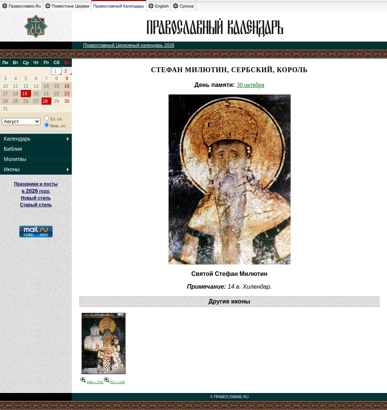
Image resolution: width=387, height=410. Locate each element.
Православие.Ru (21, 6)
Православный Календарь (118, 6)
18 (15, 93)
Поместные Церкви (67, 6)
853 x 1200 (114, 382)
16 (66, 86)
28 (45, 101)
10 (5, 86)
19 (24, 93)
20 (36, 93)
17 (5, 93)
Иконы (12, 169)
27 (36, 101)
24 (5, 101)
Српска (183, 6)
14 (46, 86)
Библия (13, 149)
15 (56, 86)
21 (46, 93)
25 (15, 101)
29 (56, 101)
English (158, 6)
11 (15, 86)
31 (5, 108)
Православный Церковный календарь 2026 (128, 45)
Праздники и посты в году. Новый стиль (36, 191)
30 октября (250, 85)
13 (36, 86)
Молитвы (15, 159)
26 (25, 101)
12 (25, 86)
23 (66, 93)
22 (56, 93)
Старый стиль (36, 204)
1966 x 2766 (92, 382)
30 (66, 101)
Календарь (17, 139)
